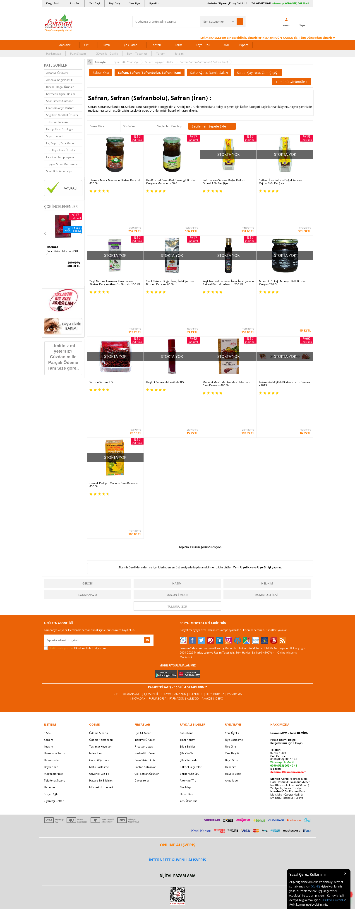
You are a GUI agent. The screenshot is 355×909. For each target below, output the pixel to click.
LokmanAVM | (132, 580)
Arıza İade (231, 666)
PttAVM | (167, 580)
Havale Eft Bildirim (101, 666)
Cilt (86, 45)
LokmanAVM (87, 481)
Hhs (49, 247)
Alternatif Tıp (188, 666)
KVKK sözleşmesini (61, 534)
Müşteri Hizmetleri (101, 673)
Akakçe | (208, 584)
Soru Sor (75, 3)
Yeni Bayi (94, 3)
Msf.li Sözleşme (99, 653)
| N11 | (116, 580)
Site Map (185, 673)
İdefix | (220, 584)
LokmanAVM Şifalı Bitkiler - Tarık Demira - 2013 (284, 327)
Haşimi (177, 469)
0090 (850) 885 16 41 (283, 645)
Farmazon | (178, 584)
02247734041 (263, 3)
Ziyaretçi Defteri (54, 687)
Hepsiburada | (216, 580)
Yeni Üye (135, 3)
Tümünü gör (177, 492)
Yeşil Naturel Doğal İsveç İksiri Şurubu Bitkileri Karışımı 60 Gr (170, 254)
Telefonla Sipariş (54, 666)
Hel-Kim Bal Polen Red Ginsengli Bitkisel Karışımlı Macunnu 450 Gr (171, 182)
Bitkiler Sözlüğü (189, 659)
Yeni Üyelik (241, 453)
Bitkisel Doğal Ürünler (60, 87)
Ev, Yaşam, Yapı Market (61, 143)
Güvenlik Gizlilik (99, 659)
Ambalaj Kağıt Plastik (59, 80)
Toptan (156, 45)
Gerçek (87, 469)
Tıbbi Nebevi (187, 626)
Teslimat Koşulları (100, 632)
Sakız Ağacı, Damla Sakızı (209, 72)
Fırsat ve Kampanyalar (60, 157)
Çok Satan (130, 45)
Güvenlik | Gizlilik (107, 53)
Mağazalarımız (53, 659)
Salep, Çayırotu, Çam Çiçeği (257, 72)
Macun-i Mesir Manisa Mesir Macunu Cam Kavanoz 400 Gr (226, 327)
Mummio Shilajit (267, 481)
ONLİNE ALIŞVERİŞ (177, 730)
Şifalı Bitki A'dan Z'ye (59, 171)
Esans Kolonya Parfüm (60, 108)
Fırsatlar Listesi (144, 632)
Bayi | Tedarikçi (137, 53)
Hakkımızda (53, 53)
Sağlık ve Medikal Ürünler (62, 115)
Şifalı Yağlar (187, 639)
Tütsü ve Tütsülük (57, 122)
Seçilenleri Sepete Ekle (212, 126)
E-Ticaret (163, 819)
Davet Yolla (141, 666)
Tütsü (106, 45)
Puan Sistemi (78, 53)
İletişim (179, 53)
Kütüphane (186, 619)
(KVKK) (315, 886)
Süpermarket (54, 136)
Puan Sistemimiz (144, 646)
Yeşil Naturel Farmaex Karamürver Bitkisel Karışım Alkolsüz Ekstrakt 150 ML (115, 254)
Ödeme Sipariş (98, 619)
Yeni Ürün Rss (188, 687)
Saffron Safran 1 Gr (101, 325)
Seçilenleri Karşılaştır (170, 126)
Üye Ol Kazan (142, 619)
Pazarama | (235, 580)
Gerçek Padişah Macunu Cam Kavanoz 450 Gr (113, 399)
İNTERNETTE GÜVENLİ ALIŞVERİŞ (177, 745)
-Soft (153, 819)
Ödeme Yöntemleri (101, 626)
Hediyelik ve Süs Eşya (59, 129)
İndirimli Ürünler (144, 626)
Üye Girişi (264, 453)
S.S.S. (47, 619)
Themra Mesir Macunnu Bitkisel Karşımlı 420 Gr (114, 182)
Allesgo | (194, 584)
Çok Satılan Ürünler (146, 659)
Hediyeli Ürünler (144, 639)
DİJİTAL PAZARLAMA (177, 761)
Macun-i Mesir (177, 481)
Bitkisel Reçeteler (190, 653)
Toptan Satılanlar (145, 653)
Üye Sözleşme (234, 626)
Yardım (160, 53)
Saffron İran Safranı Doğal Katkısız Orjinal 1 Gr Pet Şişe (224, 182)
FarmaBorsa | (159, 584)
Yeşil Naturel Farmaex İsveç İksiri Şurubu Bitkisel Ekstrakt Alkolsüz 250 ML (228, 254)
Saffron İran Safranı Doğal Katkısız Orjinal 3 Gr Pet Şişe (280, 182)
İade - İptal (95, 639)
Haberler (49, 673)
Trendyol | (197, 580)
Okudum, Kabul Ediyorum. (75, 534)
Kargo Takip (53, 3)
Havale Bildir (233, 659)
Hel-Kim (267, 469)
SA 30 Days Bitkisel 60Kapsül (58, 253)
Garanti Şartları (99, 646)
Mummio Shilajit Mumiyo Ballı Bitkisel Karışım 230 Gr (282, 254)
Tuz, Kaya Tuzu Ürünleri (61, 150)
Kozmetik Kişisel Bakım (60, 94)
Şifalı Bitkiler (187, 632)
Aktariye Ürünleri (57, 73)
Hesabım (230, 653)
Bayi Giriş (114, 3)
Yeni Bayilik (232, 639)
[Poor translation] (16, 843)
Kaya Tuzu (203, 45)
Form (178, 45)
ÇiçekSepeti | (151, 580)
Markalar (64, 45)
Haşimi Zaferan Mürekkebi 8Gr (165, 325)
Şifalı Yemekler (189, 646)
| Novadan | (139, 584)
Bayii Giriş (231, 646)
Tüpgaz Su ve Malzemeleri (62, 164)
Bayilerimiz (51, 653)
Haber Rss (186, 680)
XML (226, 45)
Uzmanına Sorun (54, 639)
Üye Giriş (154, 3)
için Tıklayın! (286, 629)
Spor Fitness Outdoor (59, 101)
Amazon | (181, 580)
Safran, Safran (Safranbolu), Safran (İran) (149, 72)
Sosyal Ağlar (52, 680)
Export (243, 45)
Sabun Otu (101, 72)
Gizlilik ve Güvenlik (332, 900)
